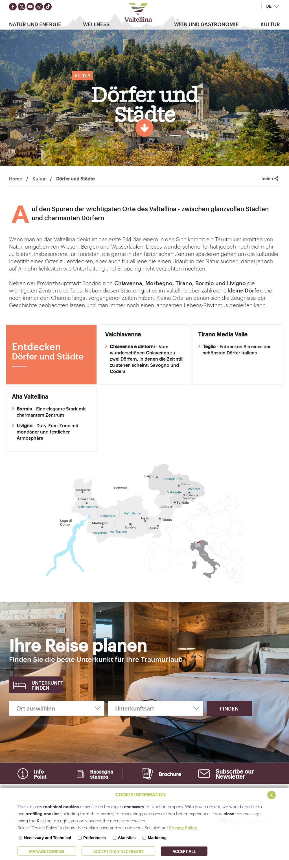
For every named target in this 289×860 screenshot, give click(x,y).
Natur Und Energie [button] (35, 23)
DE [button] (269, 6)
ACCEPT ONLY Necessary (118, 851)
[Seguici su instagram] (39, 6)
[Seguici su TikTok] (48, 6)
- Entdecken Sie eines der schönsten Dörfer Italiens (234, 349)
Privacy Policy (183, 827)
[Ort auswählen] (56, 708)
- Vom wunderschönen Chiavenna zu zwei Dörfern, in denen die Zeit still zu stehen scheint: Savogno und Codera (144, 358)
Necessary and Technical (47, 838)
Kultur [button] (270, 23)
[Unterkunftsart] (155, 708)
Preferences (94, 838)
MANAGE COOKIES (46, 851)
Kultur (39, 178)
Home (15, 178)
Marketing (157, 838)
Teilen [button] (269, 178)
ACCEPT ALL (184, 851)
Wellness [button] (96, 23)
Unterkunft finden (47, 685)
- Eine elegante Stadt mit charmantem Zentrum (49, 411)
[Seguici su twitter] (21, 6)
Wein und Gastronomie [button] (206, 23)
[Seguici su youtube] (30, 6)
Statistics (126, 838)
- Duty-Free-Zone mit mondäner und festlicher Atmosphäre (45, 431)
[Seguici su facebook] (13, 6)
